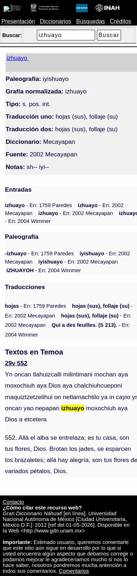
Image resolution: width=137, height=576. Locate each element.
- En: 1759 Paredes (38, 205)
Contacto (13, 502)
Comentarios (74, 571)
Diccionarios (55, 21)
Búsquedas (90, 21)
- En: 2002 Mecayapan (75, 213)
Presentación (18, 21)
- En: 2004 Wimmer (43, 270)
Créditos (120, 21)
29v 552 (16, 363)
